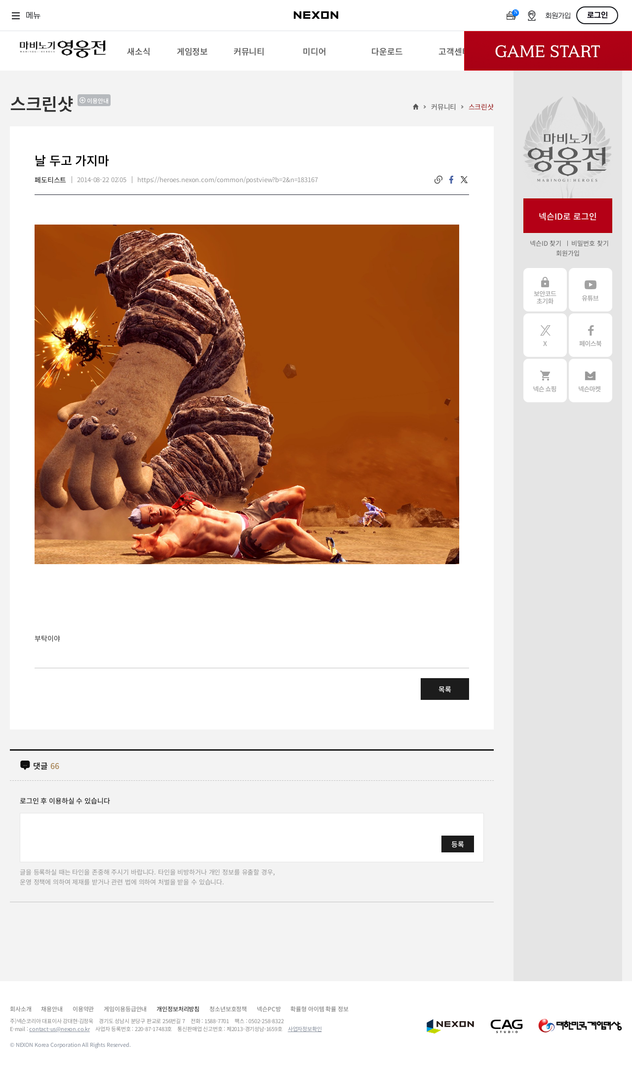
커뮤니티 (443, 107)
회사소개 (20, 1008)
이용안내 (98, 100)
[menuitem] (138, 51)
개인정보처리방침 (178, 1008)
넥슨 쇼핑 (545, 380)
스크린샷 (481, 107)
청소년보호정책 (228, 1008)
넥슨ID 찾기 (545, 243)
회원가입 (558, 16)
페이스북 (590, 335)
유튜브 (590, 289)
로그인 (597, 15)
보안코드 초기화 (545, 289)
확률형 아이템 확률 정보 (319, 1008)
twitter (464, 180)
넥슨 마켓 (590, 380)
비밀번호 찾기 (589, 243)
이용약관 (83, 1008)
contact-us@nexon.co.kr (59, 1029)
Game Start (548, 51)
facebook (451, 180)
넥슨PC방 (268, 1008)
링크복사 (438, 180)
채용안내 (51, 1008)
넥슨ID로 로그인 (568, 216)
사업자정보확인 (305, 1029)
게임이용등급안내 (125, 1008)
